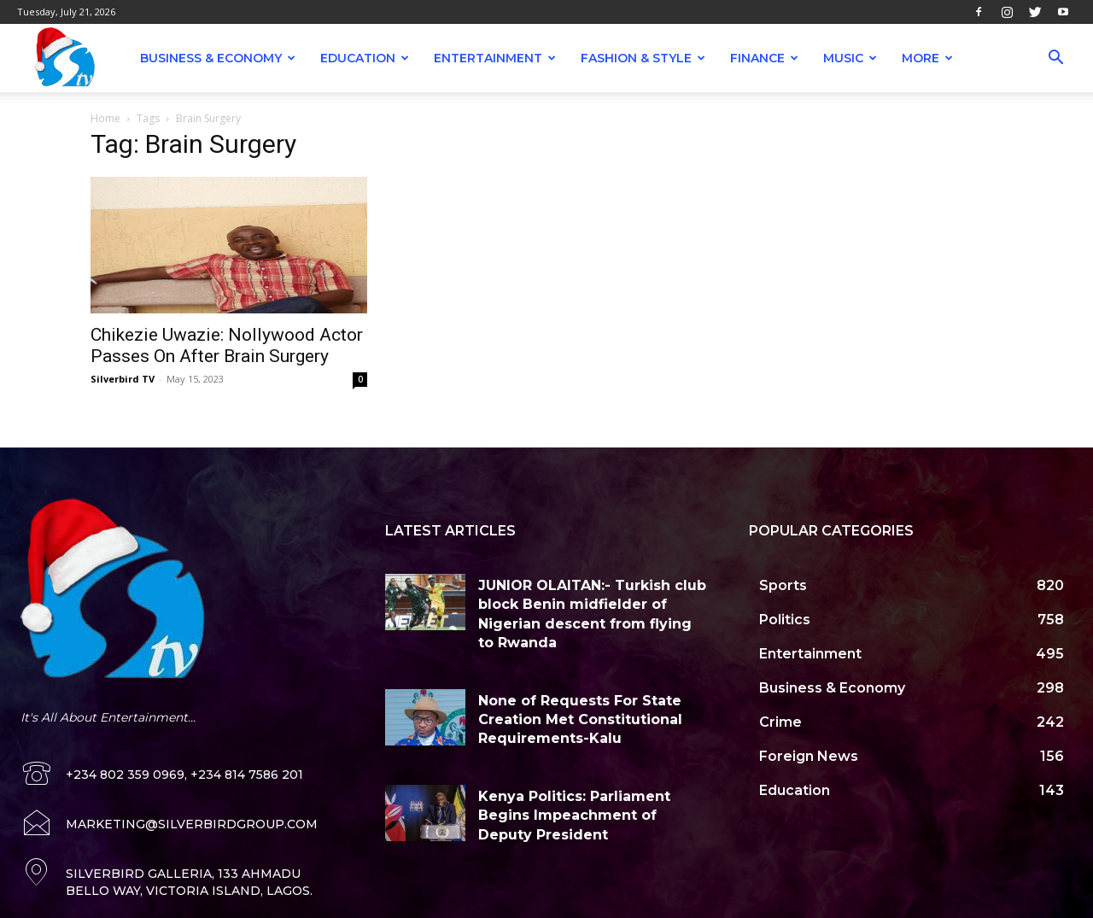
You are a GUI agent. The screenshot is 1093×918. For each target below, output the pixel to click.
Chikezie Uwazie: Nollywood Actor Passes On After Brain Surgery (227, 345)
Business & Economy (217, 58)
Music (850, 58)
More (927, 58)
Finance (764, 58)
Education (364, 58)
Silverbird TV (123, 378)
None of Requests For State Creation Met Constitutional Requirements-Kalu (580, 720)
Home (105, 118)
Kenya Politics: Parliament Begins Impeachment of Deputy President (574, 815)
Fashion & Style (643, 58)
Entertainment (495, 58)
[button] (1055, 59)
